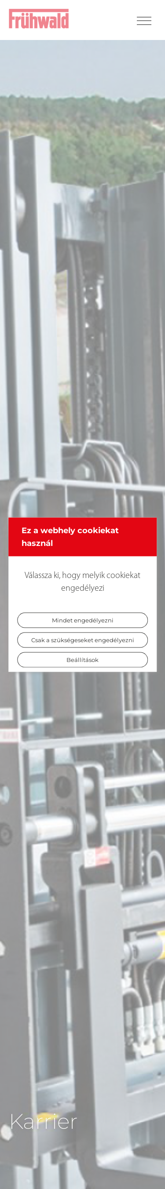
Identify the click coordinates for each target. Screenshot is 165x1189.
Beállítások (82, 659)
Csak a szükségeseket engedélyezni (82, 639)
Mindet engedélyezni (83, 619)
